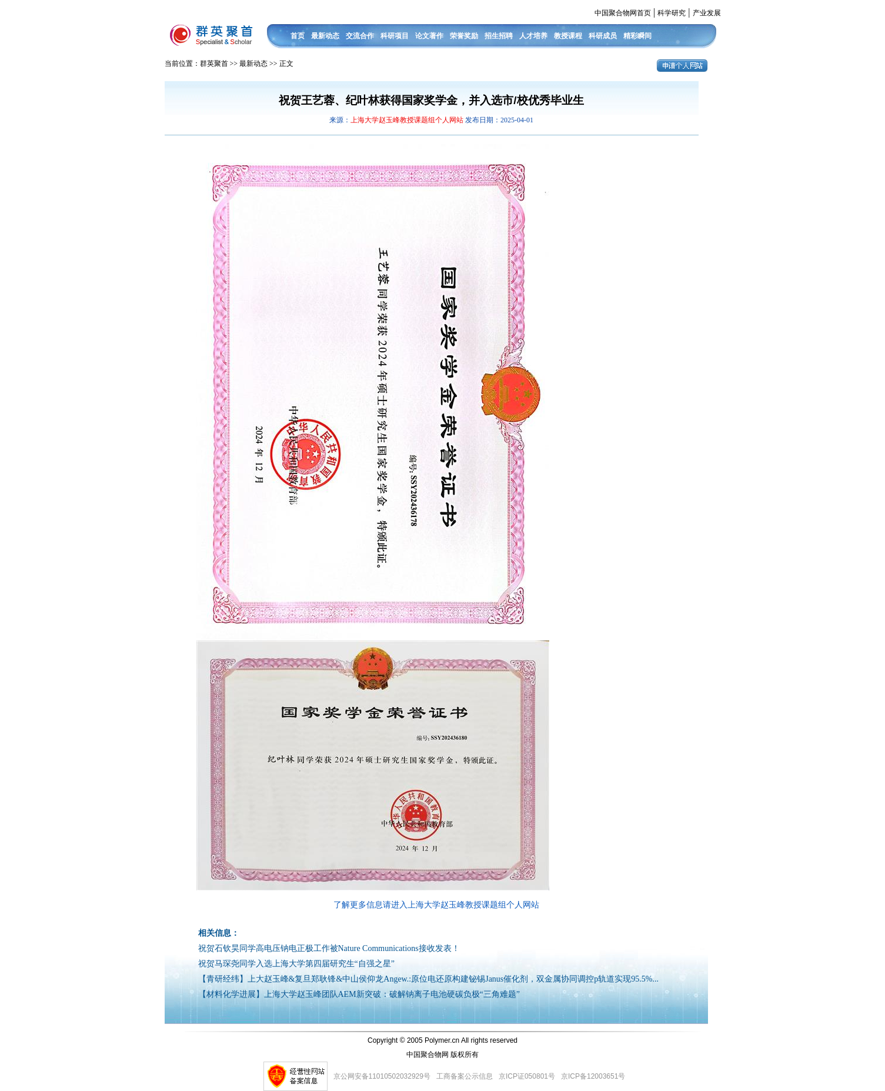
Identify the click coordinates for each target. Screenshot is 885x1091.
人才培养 (533, 36)
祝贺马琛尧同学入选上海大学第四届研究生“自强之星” (296, 963)
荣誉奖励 (464, 36)
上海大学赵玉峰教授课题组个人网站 (407, 120)
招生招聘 (499, 36)
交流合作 (360, 36)
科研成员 (603, 36)
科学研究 (671, 13)
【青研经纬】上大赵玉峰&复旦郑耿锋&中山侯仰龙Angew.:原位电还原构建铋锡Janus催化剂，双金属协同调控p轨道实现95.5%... (428, 979)
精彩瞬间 (637, 36)
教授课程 (568, 36)
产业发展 (707, 13)
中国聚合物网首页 (623, 13)
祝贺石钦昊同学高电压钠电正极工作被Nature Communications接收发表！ (329, 948)
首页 (297, 36)
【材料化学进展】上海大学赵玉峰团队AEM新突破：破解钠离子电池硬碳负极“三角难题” (359, 994)
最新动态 (325, 36)
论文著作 (429, 36)
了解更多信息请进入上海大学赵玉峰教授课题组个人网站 (436, 904)
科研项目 (394, 36)
